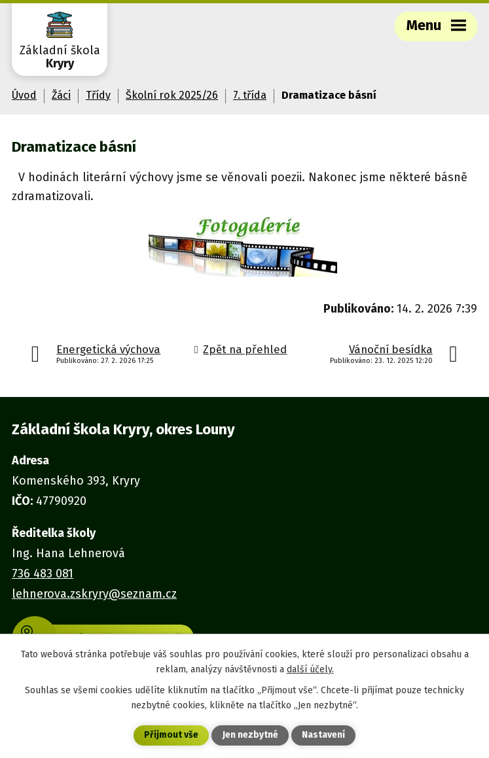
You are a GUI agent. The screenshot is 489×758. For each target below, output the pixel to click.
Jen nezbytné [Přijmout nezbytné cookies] (250, 735)
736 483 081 (42, 573)
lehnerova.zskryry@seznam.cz (94, 594)
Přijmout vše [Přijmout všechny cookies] (171, 735)
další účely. (310, 668)
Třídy (98, 95)
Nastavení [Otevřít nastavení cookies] (323, 735)
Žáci (61, 95)
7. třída (249, 95)
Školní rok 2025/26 (172, 95)
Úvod (24, 95)
